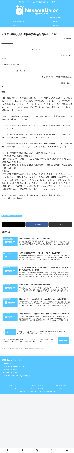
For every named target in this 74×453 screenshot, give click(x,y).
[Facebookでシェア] (37, 224)
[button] (60, 224)
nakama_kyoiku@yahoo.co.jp (19, 376)
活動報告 (60, 388)
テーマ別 (13, 388)
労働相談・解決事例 (37, 386)
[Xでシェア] (13, 224)
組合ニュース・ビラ (37, 388)
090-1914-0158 (11, 373)
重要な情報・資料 (60, 386)
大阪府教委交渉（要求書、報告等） (12, 215)
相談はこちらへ (13, 386)
